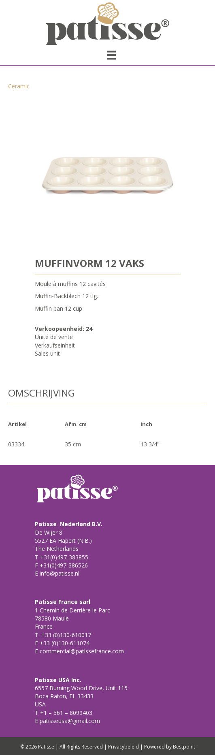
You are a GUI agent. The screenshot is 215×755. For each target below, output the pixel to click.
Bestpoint (184, 746)
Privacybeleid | (125, 746)
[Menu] (111, 55)
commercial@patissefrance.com (81, 651)
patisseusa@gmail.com (69, 721)
